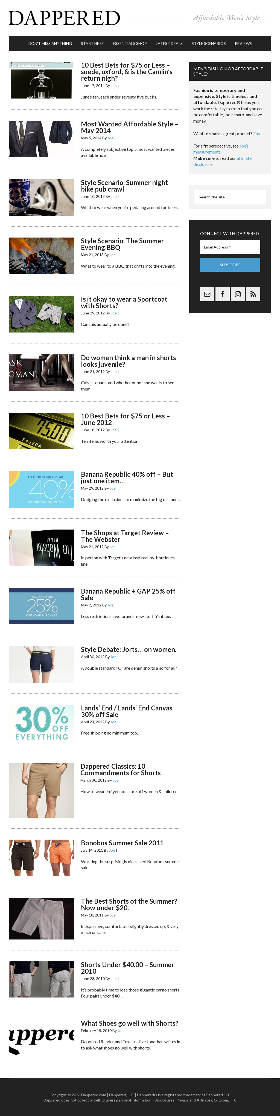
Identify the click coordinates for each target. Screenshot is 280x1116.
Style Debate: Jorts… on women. (128, 649)
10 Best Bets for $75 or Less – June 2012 (125, 418)
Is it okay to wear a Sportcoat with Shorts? (124, 301)
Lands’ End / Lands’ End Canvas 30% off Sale (126, 710)
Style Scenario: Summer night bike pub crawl (124, 185)
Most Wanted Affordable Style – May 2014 (129, 126)
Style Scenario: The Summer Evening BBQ (122, 243)
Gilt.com (221, 1099)
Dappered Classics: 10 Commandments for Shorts (120, 769)
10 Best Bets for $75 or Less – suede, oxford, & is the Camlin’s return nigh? (127, 71)
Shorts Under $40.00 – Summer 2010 (127, 967)
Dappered (140, 17)
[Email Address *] (230, 246)
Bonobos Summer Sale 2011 (122, 842)
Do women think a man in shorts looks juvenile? (128, 360)
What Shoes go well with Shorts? (130, 1022)
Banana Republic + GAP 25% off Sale (128, 593)
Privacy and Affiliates (194, 1099)
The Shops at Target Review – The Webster (125, 535)
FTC (233, 1099)
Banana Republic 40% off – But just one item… (127, 477)
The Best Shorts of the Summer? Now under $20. (129, 904)
